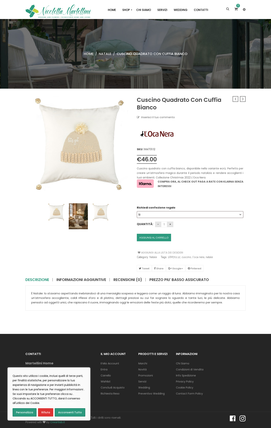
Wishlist (105, 381)
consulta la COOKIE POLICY (58, 403)
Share (159, 268)
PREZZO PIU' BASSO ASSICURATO (179, 279)
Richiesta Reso (110, 393)
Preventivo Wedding (151, 393)
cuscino (186, 257)
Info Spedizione (186, 375)
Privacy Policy (185, 381)
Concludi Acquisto (113, 387)
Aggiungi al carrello (154, 237)
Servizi (142, 381)
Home (88, 53)
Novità (142, 369)
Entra (104, 369)
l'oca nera (198, 257)
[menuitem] (112, 10)
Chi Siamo (182, 363)
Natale (105, 53)
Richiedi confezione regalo (156, 207)
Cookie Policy (184, 387)
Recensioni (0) (127, 279)
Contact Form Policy (189, 393)
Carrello (106, 375)
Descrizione (37, 279)
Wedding (144, 387)
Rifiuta (45, 412)
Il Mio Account (110, 363)
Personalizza (24, 412)
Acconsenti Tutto (70, 412)
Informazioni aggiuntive (81, 279)
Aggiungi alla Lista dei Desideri (152, 252)
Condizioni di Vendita (189, 369)
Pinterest (194, 268)
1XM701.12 (174, 257)
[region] (49, 393)
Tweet (144, 268)
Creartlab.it (57, 422)
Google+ (175, 268)
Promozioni (145, 375)
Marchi (142, 363)
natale (209, 257)
